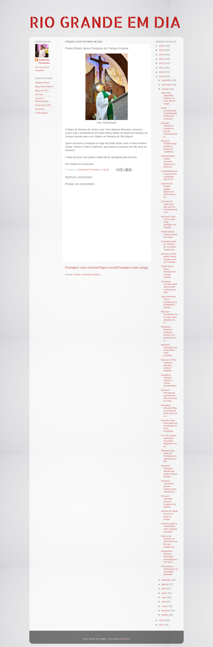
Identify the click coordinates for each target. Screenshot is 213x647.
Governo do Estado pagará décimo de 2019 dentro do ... (168, 190)
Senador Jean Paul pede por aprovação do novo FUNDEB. (169, 425)
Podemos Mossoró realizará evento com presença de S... (168, 334)
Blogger (126, 639)
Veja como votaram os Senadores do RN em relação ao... (169, 541)
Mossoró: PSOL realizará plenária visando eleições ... (169, 365)
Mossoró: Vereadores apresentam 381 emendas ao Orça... (169, 395)
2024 (162, 54)
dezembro (167, 80)
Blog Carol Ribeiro (44, 86)
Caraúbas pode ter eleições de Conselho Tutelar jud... (168, 245)
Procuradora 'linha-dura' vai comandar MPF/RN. (169, 570)
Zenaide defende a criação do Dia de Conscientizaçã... (169, 130)
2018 (162, 620)
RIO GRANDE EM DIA (105, 22)
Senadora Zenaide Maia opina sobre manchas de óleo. (169, 287)
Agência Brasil (42, 82)
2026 (162, 46)
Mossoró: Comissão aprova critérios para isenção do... (169, 486)
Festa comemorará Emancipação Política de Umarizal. (169, 113)
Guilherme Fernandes (44, 61)
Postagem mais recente (81, 267)
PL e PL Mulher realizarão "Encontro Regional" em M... (169, 441)
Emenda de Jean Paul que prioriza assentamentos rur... (169, 206)
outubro (166, 89)
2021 (162, 67)
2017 (162, 625)
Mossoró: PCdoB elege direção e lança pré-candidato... (169, 146)
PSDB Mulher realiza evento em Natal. (169, 234)
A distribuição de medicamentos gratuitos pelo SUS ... (169, 175)
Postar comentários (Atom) (87, 274)
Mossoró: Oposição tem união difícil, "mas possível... (169, 350)
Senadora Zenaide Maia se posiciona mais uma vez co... (169, 410)
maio (164, 597)
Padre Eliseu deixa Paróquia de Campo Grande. (168, 271)
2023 (162, 59)
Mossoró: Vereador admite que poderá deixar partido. (169, 471)
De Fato (39, 94)
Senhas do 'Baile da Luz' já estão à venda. (169, 515)
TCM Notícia (41, 113)
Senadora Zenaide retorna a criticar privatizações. (169, 380)
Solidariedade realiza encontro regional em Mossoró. (168, 161)
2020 (162, 72)
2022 (162, 63)
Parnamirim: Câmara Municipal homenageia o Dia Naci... (169, 556)
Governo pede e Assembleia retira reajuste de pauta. (169, 527)
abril (164, 601)
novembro (167, 84)
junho (165, 593)
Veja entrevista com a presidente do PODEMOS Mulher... (169, 302)
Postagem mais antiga (132, 267)
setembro (167, 580)
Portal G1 (40, 109)
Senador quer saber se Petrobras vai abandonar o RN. (169, 456)
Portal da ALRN (43, 105)
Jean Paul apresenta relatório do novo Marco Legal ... (168, 98)
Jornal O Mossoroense (42, 99)
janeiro (165, 615)
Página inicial (107, 267)
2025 (162, 50)
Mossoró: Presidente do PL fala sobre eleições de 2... (169, 317)
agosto (165, 584)
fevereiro (166, 610)
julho (164, 588)
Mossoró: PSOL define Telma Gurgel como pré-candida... (169, 258)
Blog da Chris (42, 90)
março (165, 606)
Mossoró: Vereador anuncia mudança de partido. (168, 501)
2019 (162, 76)
